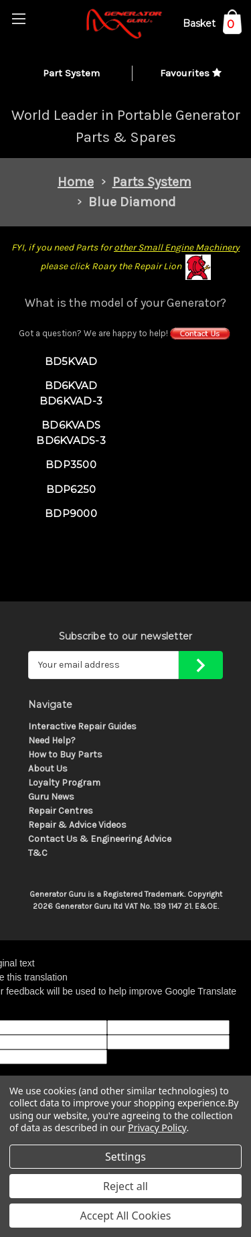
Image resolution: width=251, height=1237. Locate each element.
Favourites (191, 73)
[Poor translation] (45, 1009)
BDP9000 (71, 513)
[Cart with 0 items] (212, 25)
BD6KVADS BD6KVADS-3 (71, 433)
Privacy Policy (157, 1127)
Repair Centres (60, 810)
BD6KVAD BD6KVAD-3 (70, 393)
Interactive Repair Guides (82, 726)
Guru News (51, 796)
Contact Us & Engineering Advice (99, 839)
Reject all (125, 1186)
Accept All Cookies (125, 1215)
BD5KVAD (71, 361)
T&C (38, 853)
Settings (125, 1156)
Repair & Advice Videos (77, 824)
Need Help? (52, 740)
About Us (48, 768)
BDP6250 (71, 489)
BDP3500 (71, 464)
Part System (71, 73)
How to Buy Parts (65, 754)
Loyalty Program (64, 782)
